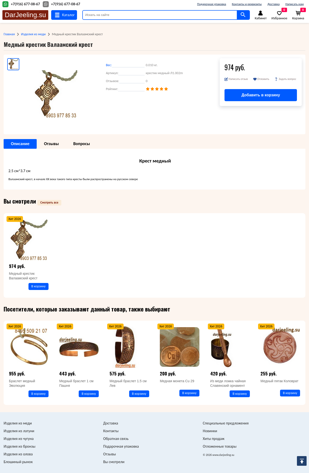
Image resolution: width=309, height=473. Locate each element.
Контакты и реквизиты (247, 4)
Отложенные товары (220, 446)
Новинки (210, 431)
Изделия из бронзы (19, 446)
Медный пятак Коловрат (279, 381)
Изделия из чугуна (19, 438)
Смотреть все (49, 202)
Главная (9, 34)
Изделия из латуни (19, 431)
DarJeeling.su (25, 15)
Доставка (273, 4)
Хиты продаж (214, 438)
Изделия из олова (18, 454)
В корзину (38, 286)
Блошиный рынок (18, 461)
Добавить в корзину (260, 95)
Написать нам (294, 4)
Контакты (111, 431)
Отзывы (109, 454)
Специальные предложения (226, 423)
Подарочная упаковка (211, 4)
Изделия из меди (33, 34)
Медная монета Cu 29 (177, 381)
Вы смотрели (114, 461)
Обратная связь (116, 438)
